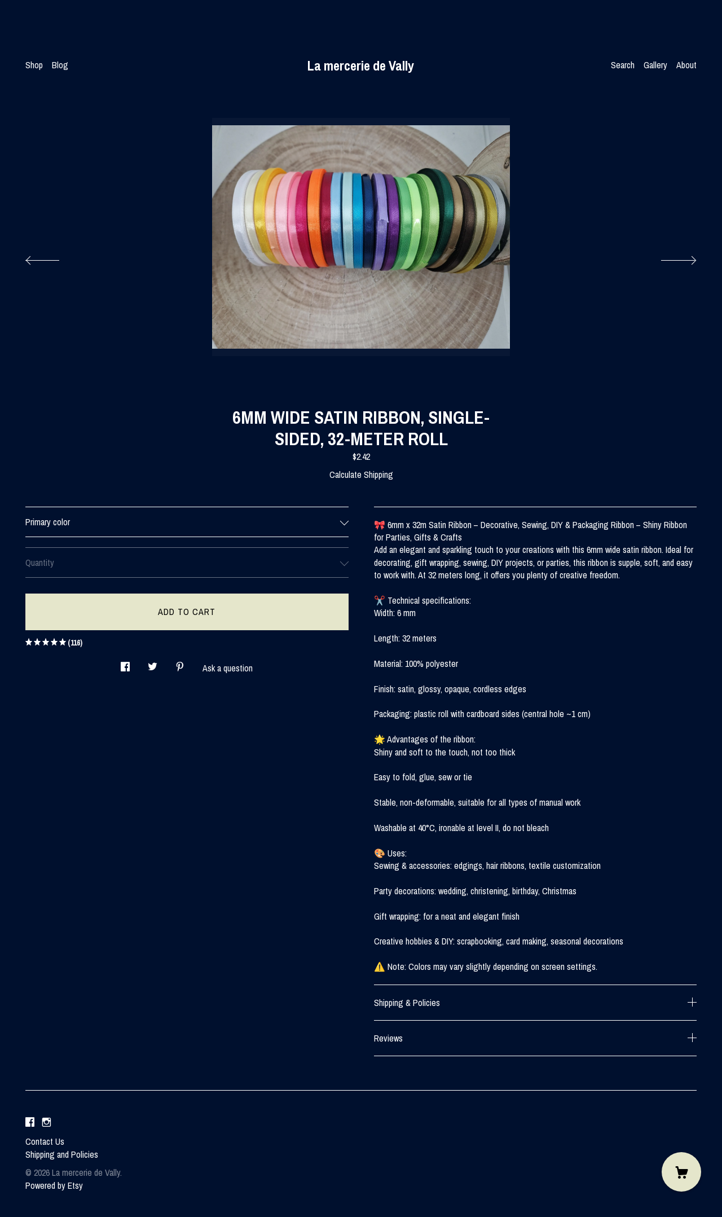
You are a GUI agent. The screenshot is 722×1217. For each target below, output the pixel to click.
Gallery (655, 65)
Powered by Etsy (54, 1185)
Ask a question (227, 668)
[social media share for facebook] (125, 663)
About (686, 65)
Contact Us (44, 1141)
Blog (60, 65)
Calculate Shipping (361, 474)
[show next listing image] (668, 257)
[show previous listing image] (53, 257)
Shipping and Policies (61, 1154)
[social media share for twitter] (152, 663)
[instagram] (46, 1122)
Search (623, 65)
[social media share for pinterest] (179, 663)
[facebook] (29, 1122)
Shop (34, 65)
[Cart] (681, 1172)
